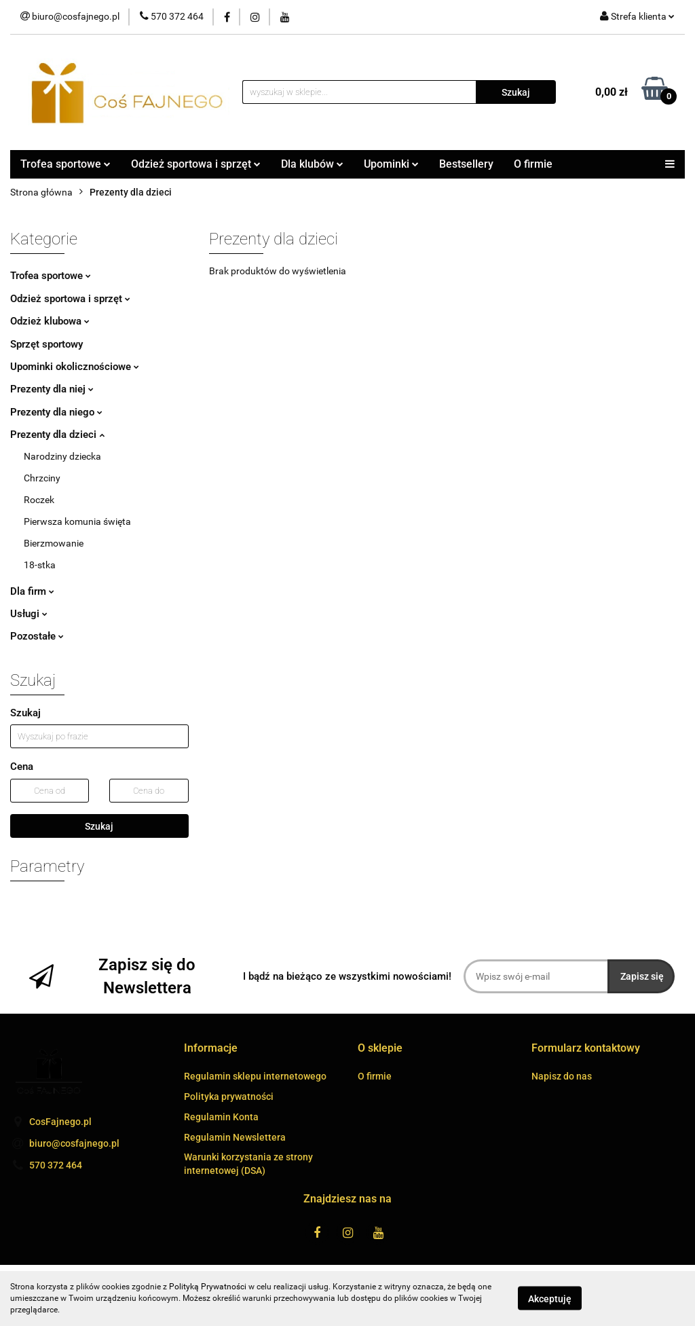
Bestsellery (466, 164)
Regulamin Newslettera (235, 1137)
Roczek (39, 499)
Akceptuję (549, 1298)
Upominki (391, 164)
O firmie (533, 164)
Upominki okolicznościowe (74, 367)
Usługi (29, 614)
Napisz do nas (561, 1076)
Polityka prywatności (229, 1096)
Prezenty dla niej (52, 389)
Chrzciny (42, 478)
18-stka (40, 564)
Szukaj (99, 826)
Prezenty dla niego (56, 412)
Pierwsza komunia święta (77, 521)
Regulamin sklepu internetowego (255, 1076)
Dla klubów (312, 164)
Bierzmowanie (53, 543)
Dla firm (32, 591)
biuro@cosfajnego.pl (74, 1143)
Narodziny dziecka (62, 456)
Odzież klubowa (50, 321)
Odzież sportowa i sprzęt (196, 164)
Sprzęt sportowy (46, 344)
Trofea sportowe (65, 164)
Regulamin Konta (221, 1116)
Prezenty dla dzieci (57, 434)
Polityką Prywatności (207, 1286)
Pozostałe (37, 636)
